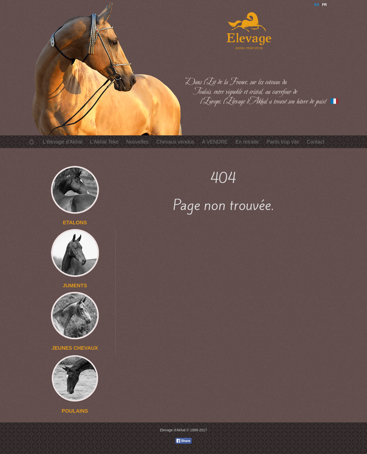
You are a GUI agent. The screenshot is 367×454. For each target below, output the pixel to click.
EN (316, 5)
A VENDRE (215, 142)
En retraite (247, 142)
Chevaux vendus (175, 142)
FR (324, 5)
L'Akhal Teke (104, 142)
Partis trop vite (283, 142)
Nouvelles (137, 142)
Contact (315, 142)
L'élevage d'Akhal (63, 142)
